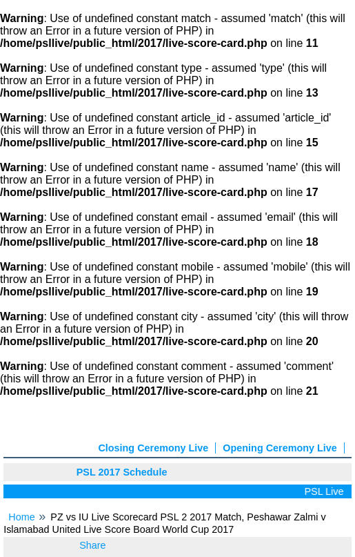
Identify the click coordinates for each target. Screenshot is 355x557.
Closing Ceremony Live (153, 447)
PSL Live (325, 491)
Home (21, 516)
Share (92, 545)
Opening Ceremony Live (280, 447)
